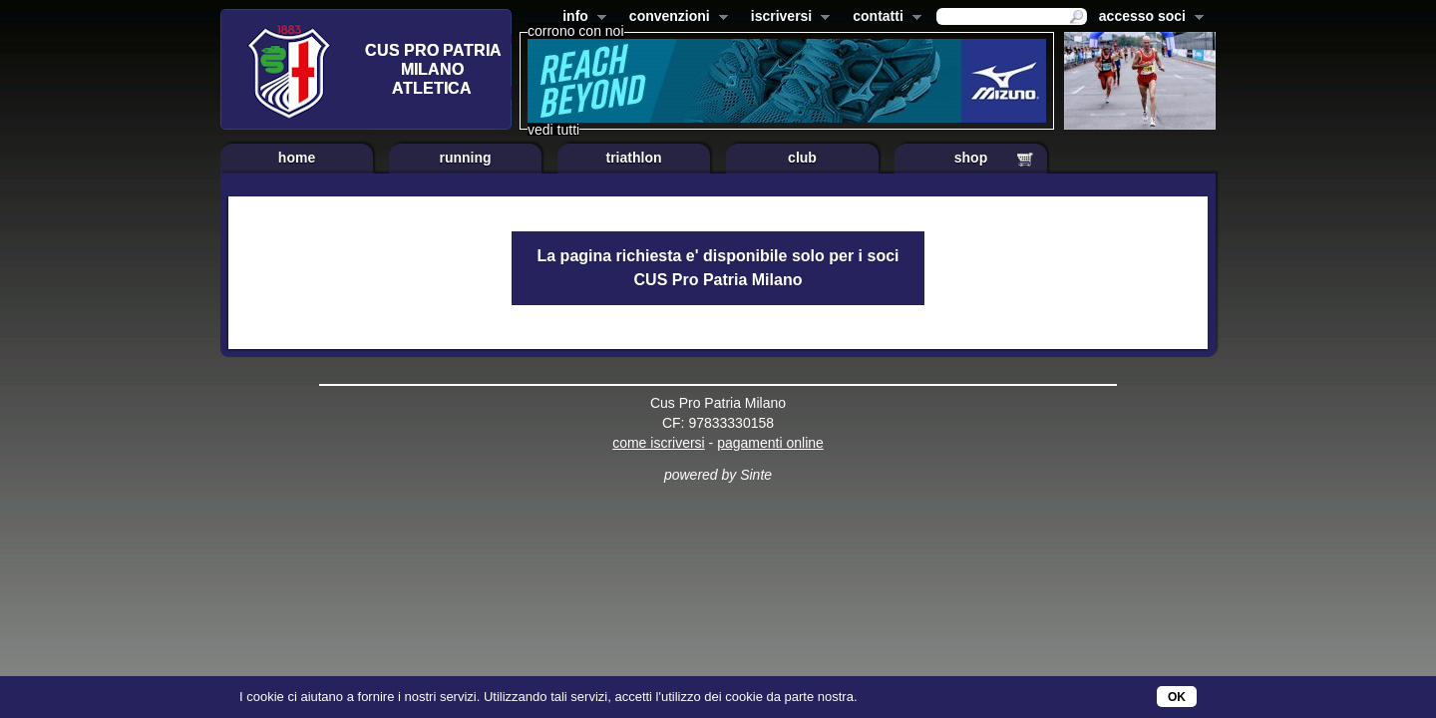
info (580, 18)
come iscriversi (658, 443)
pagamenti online (770, 443)
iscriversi (787, 18)
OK (1177, 697)
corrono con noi (576, 31)
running (465, 158)
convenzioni (674, 18)
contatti (883, 18)
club (802, 158)
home (296, 158)
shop (970, 158)
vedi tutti (553, 130)
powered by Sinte (718, 475)
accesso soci (1147, 18)
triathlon (634, 158)
